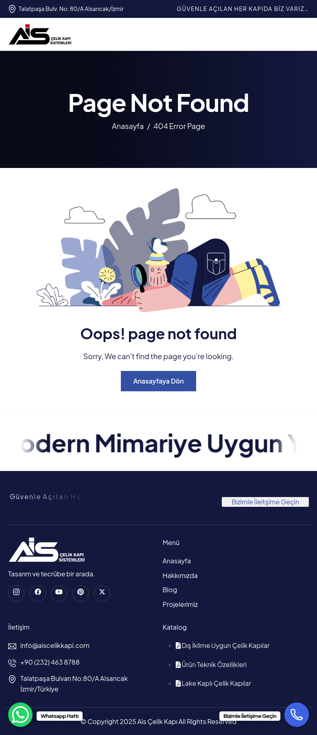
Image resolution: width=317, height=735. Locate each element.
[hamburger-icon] (301, 34)
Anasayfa (177, 560)
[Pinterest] (80, 593)
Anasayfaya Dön (158, 381)
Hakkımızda (180, 575)
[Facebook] (38, 593)
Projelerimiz (180, 604)
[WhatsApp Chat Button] (20, 714)
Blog (170, 589)
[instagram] (16, 593)
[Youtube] (59, 593)
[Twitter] (102, 593)
